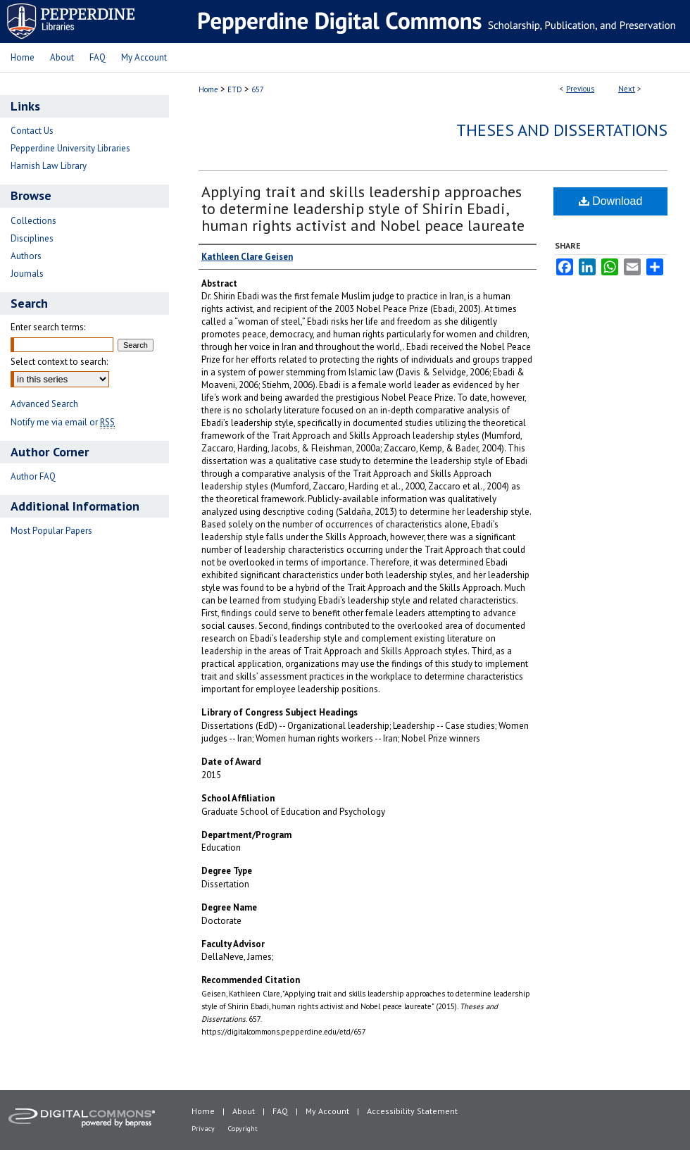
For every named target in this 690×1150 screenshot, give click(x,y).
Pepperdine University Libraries (70, 148)
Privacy (203, 1128)
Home (208, 89)
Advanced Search (44, 404)
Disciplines (32, 238)
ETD (234, 89)
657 (257, 89)
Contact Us (32, 131)
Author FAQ (33, 476)
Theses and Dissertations (561, 130)
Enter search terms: (48, 327)
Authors (26, 256)
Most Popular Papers (51, 531)
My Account (327, 1111)
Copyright (243, 1128)
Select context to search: (59, 362)
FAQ (280, 1111)
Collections (33, 221)
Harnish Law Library (49, 166)
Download (611, 201)
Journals (27, 274)
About (243, 1111)
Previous (580, 89)
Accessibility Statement (412, 1111)
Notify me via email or (63, 422)
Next (626, 89)
